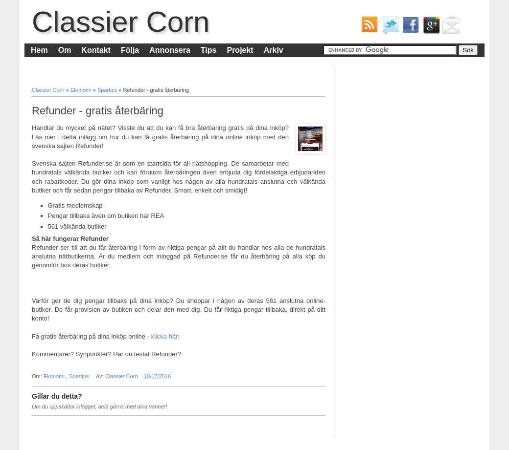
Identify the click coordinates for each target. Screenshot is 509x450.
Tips (209, 50)
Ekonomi (81, 90)
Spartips (107, 90)
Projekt (240, 50)
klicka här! (165, 336)
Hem (39, 50)
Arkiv (273, 50)
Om (64, 50)
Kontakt (96, 50)
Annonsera (169, 50)
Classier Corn (120, 21)
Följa (130, 50)
